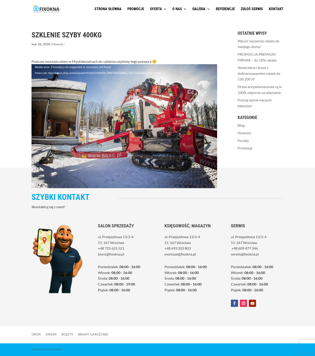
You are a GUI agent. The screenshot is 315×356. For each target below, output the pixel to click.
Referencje (225, 9)
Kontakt (276, 9)
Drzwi (51, 334)
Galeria (198, 9)
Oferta (156, 9)
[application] (124, 103)
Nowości (58, 44)
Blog (241, 125)
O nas (177, 9)
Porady (243, 140)
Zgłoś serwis (252, 9)
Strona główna (108, 9)
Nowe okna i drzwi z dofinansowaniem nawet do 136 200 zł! (259, 73)
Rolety (67, 334)
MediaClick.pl (54, 349)
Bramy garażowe (93, 334)
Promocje (135, 9)
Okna (36, 334)
